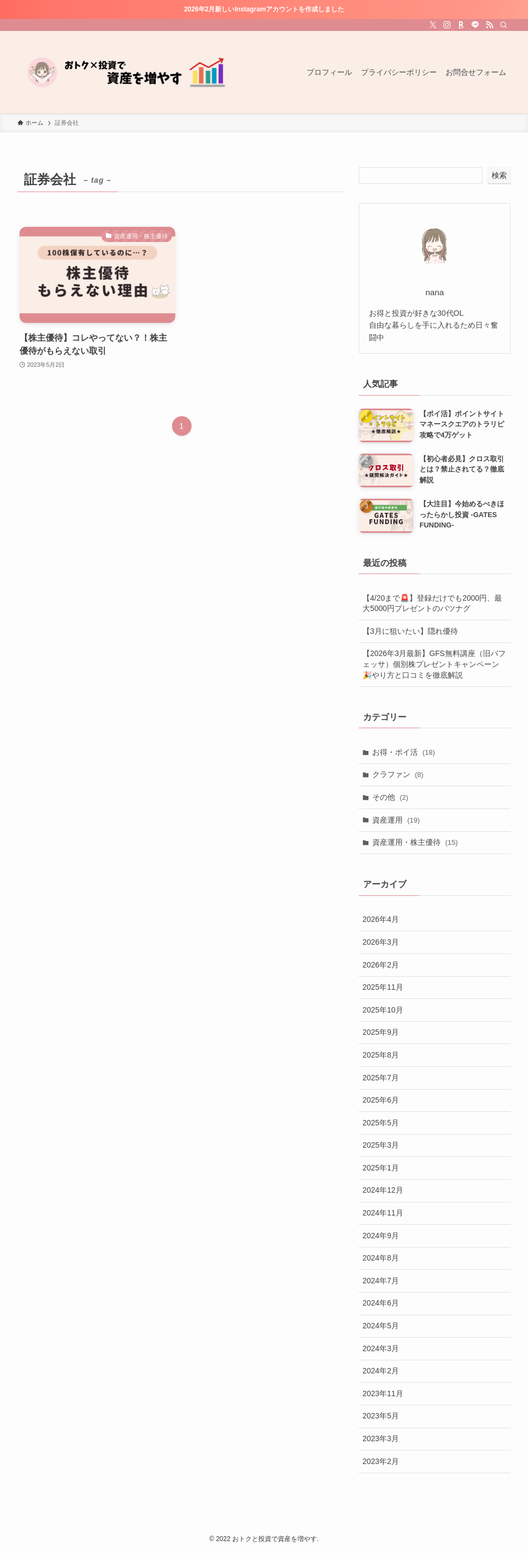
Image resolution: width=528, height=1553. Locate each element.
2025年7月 (380, 1077)
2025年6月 (380, 1100)
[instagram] (447, 25)
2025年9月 (380, 1032)
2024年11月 (382, 1212)
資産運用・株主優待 (415, 842)
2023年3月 (380, 1438)
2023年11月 (382, 1393)
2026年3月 (380, 942)
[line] (475, 25)
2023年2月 (380, 1461)
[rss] (489, 25)
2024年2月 (380, 1370)
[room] (461, 25)
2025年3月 (380, 1145)
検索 (499, 175)
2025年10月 (382, 1009)
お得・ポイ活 (403, 752)
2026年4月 (380, 919)
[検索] (504, 25)
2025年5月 (380, 1122)
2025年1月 (380, 1167)
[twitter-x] (433, 25)
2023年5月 (380, 1415)
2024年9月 (380, 1235)
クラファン (398, 774)
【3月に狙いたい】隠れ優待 (410, 631)
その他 (390, 797)
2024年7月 (380, 1280)
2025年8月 (380, 1055)
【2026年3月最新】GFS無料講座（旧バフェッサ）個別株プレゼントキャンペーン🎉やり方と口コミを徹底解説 (434, 664)
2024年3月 (380, 1348)
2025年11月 (382, 987)
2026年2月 (380, 964)
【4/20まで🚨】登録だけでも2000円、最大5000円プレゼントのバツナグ (432, 603)
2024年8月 (380, 1257)
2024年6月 (380, 1303)
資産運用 (396, 820)
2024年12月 (382, 1190)
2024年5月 (380, 1325)
